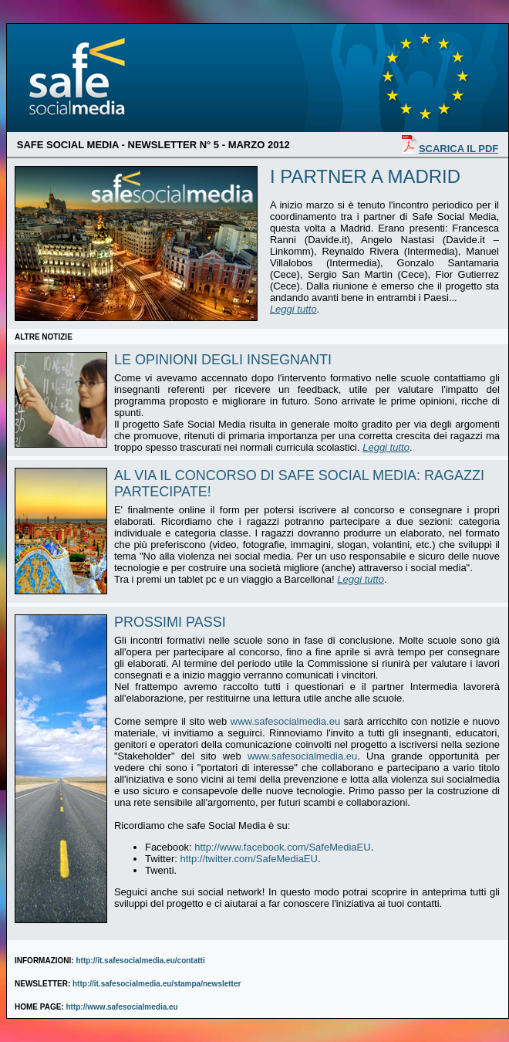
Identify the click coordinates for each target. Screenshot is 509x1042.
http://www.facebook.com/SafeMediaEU (282, 847)
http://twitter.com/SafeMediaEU (248, 858)
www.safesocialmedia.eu (285, 721)
